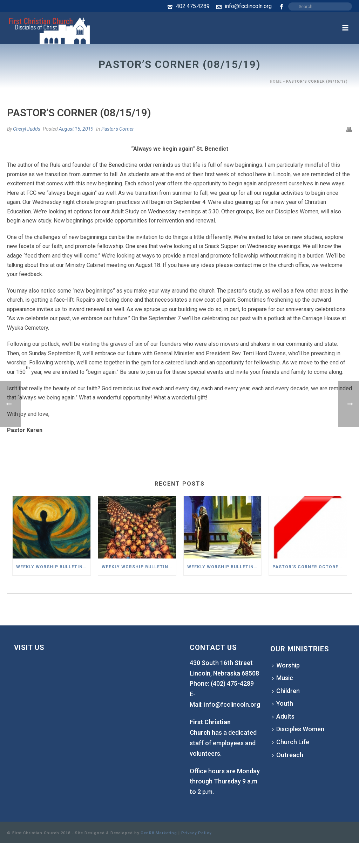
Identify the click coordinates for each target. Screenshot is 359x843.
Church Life (290, 742)
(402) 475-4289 (232, 683)
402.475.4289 (193, 6)
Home (276, 81)
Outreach (287, 755)
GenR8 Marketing (159, 833)
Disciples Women (298, 729)
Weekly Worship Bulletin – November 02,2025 (139, 566)
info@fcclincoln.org (248, 6)
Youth (282, 703)
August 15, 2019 (76, 129)
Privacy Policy (196, 833)
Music (282, 677)
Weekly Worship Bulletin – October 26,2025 (224, 566)
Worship (286, 665)
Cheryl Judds (26, 129)
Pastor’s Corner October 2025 (309, 566)
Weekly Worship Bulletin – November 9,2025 (53, 566)
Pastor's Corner (117, 129)
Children (286, 690)
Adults (283, 716)
